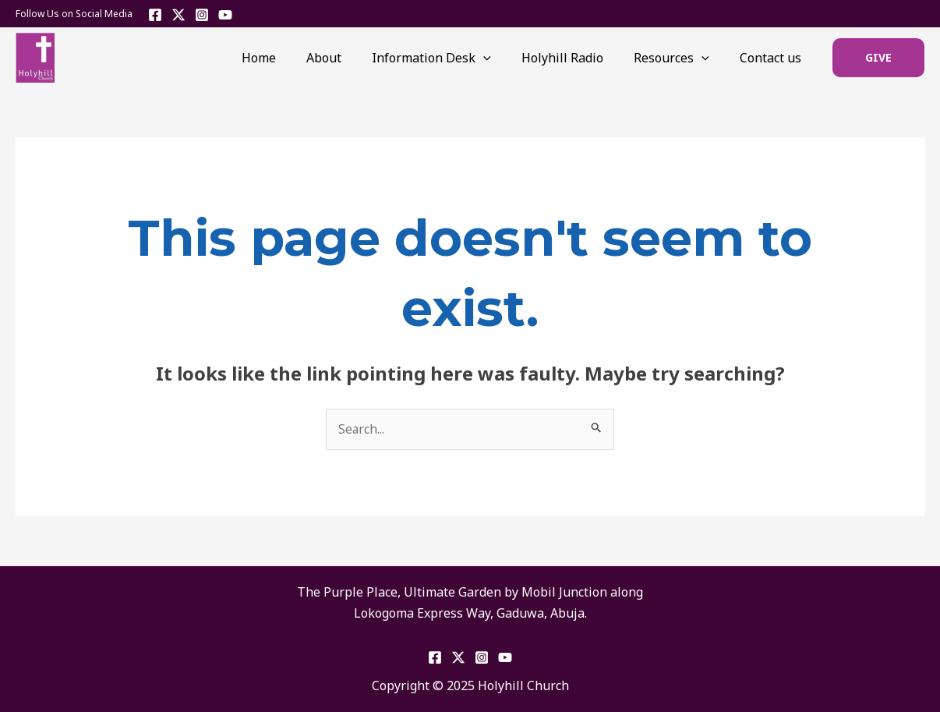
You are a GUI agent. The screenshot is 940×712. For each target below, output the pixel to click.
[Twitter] (178, 15)
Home (290, 57)
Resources (680, 57)
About (349, 57)
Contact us (773, 57)
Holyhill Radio (576, 57)
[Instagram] (202, 15)
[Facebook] (155, 15)
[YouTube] (225, 15)
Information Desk (451, 57)
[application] (503, 57)
